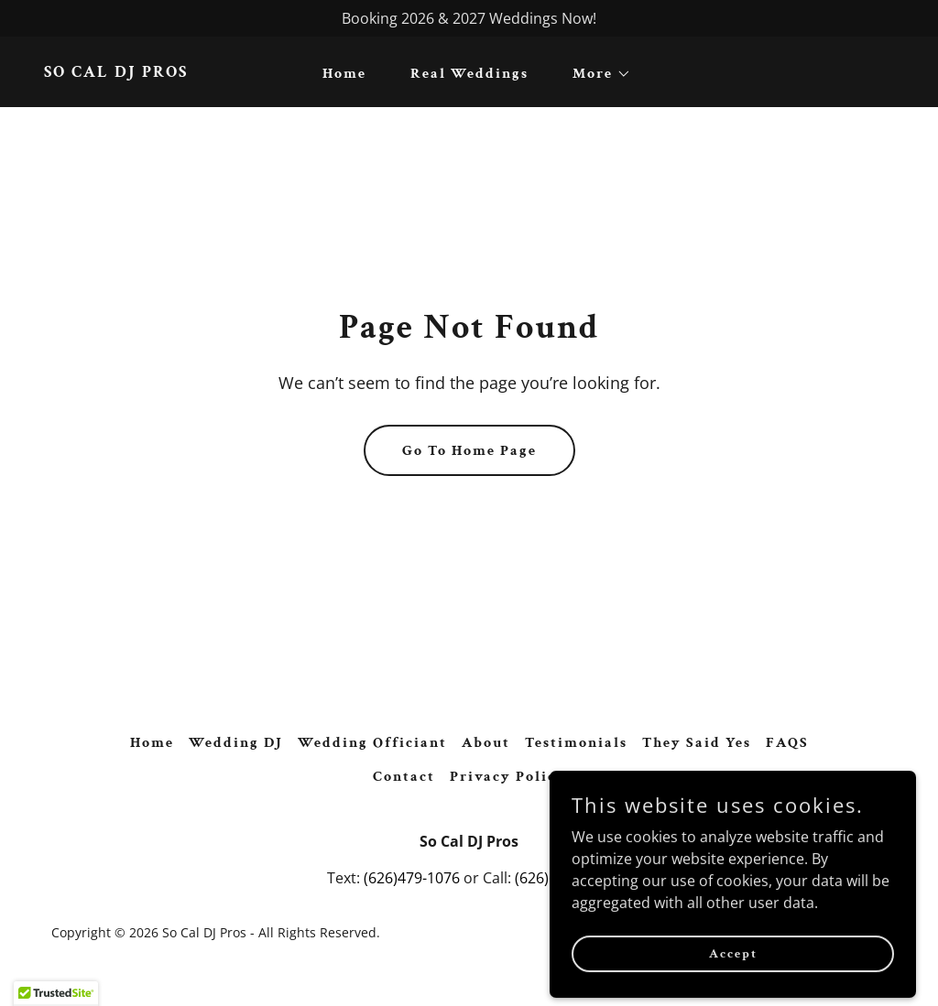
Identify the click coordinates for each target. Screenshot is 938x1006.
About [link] (486, 742)
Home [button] (152, 742)
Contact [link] (404, 776)
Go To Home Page (469, 450)
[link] (116, 71)
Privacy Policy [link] (508, 776)
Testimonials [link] (576, 742)
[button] (594, 74)
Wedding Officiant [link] (372, 742)
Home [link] (344, 73)
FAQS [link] (787, 742)
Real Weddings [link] (469, 73)
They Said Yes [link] (696, 742)
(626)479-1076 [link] (412, 878)
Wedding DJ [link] (236, 742)
